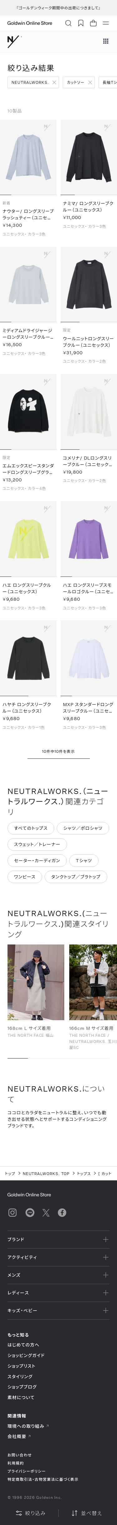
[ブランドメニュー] (106, 41)
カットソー (75, 82)
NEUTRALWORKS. (30, 82)
